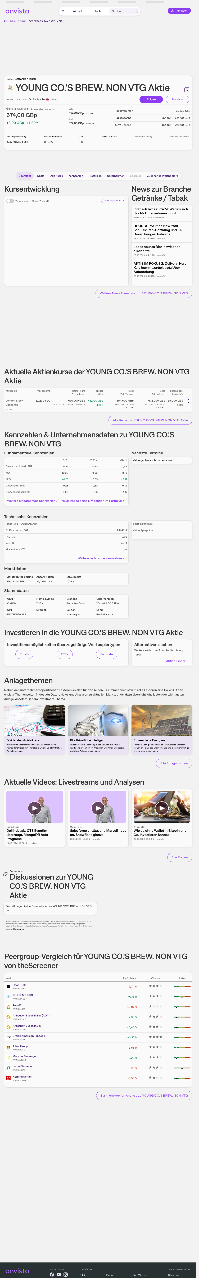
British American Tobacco (29, 1036)
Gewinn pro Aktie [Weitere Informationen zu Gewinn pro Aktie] (109, 136)
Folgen (151, 99)
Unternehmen (115, 176)
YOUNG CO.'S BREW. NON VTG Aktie (46, 21)
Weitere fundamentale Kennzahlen (32, 501)
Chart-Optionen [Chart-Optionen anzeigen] (114, 200)
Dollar (110, 1275)
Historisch (95, 176)
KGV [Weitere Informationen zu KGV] (81, 136)
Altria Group (20, 1046)
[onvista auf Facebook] (52, 1275)
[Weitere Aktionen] (188, 401)
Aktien (23, 21)
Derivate (106, 654)
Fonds (24, 654)
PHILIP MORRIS (23, 995)
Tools (98, 11)
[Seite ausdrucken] (186, 89)
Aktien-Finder (177, 661)
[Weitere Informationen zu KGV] (81, 142)
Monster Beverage (24, 1056)
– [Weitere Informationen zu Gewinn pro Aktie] (101, 142)
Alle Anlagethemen (174, 763)
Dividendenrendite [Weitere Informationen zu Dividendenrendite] (53, 136)
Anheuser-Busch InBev (27, 1026)
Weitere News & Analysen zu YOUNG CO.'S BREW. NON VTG (144, 293)
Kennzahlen (76, 176)
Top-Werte (139, 1275)
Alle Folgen (180, 857)
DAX (82, 1275)
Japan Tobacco (22, 1066)
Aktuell (77, 11)
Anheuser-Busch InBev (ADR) (31, 1015)
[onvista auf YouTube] (59, 1275)
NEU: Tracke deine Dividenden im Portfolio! (93, 501)
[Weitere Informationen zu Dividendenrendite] (48, 142)
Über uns (173, 1275)
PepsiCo (18, 1005)
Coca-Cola (19, 985)
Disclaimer (19, 929)
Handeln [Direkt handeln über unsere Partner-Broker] (177, 99)
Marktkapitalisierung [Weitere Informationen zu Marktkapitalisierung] (16, 136)
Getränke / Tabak (25, 79)
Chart (40, 176)
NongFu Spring (22, 1076)
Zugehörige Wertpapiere (162, 176)
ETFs (64, 654)
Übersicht (25, 176)
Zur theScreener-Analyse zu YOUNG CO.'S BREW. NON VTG (144, 1095)
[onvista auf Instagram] (66, 1275)
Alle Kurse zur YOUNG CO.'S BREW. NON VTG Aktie (150, 420)
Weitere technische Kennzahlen (101, 558)
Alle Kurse (56, 176)
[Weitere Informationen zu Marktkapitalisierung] (17, 142)
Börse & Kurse (11, 21)
